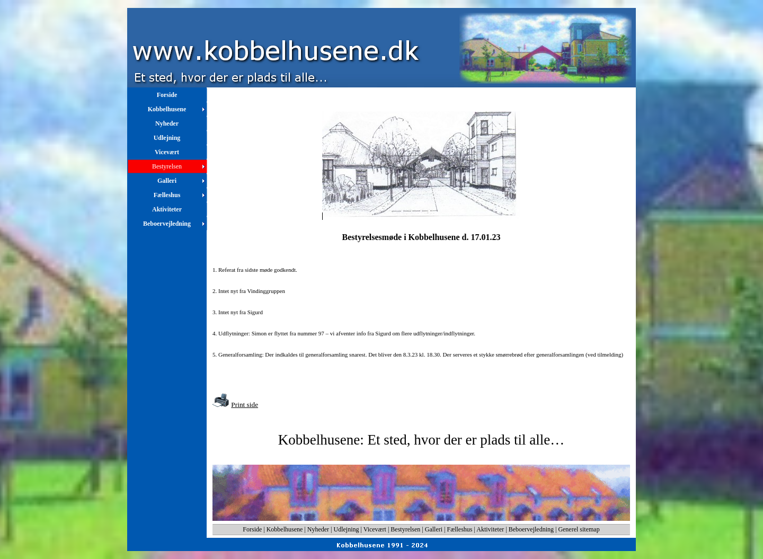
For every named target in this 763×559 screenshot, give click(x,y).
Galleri (433, 529)
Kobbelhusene (285, 529)
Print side (244, 405)
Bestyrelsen (405, 529)
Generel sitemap (578, 529)
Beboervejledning (531, 529)
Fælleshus (460, 529)
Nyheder (318, 529)
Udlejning (346, 529)
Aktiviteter (490, 529)
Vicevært (374, 529)
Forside (252, 529)
